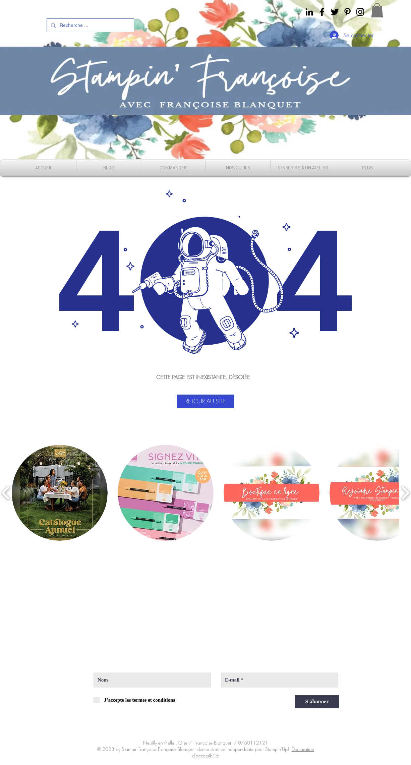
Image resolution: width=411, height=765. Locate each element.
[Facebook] (322, 12)
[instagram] (360, 12)
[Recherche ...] (90, 25)
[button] (377, 10)
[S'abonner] (317, 701)
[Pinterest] (347, 12)
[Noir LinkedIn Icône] (309, 12)
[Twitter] (335, 12)
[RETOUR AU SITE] (205, 401)
